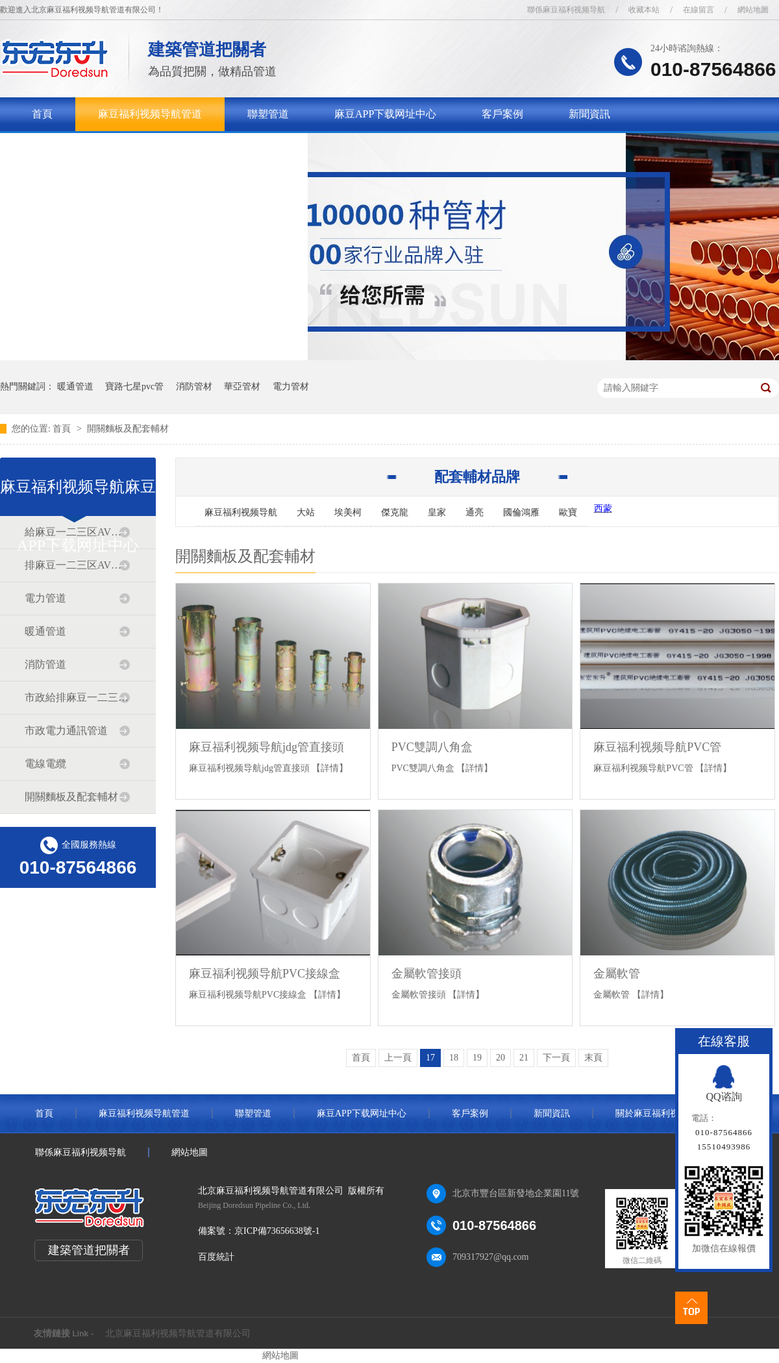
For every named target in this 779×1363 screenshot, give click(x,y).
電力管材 (291, 386)
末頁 (593, 1057)
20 (500, 1057)
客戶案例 (502, 113)
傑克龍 (394, 512)
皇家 (437, 512)
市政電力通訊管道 (66, 730)
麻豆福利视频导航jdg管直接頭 (266, 747)
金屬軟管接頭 (426, 973)
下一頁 (556, 1057)
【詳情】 (330, 768)
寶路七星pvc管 (134, 386)
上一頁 (398, 1057)
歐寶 (568, 512)
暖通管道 (75, 386)
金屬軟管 (616, 973)
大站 (306, 512)
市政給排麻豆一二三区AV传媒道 (77, 697)
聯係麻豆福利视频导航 (566, 9)
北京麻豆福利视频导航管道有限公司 (178, 1333)
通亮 (474, 512)
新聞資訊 (589, 113)
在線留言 (698, 9)
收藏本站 (644, 9)
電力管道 (45, 598)
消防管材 (194, 386)
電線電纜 (45, 763)
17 (430, 1057)
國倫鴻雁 (521, 512)
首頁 (42, 113)
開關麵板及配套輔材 (128, 429)
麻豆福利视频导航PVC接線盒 (264, 973)
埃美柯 (348, 512)
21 (523, 1057)
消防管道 (45, 664)
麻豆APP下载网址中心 (385, 113)
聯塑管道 (268, 113)
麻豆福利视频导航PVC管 (657, 747)
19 (477, 1057)
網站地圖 (753, 9)
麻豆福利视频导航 (240, 512)
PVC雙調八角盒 (432, 747)
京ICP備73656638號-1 (276, 1231)
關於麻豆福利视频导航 (84, 147)
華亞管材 (242, 386)
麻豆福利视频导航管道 (150, 113)
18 (453, 1057)
